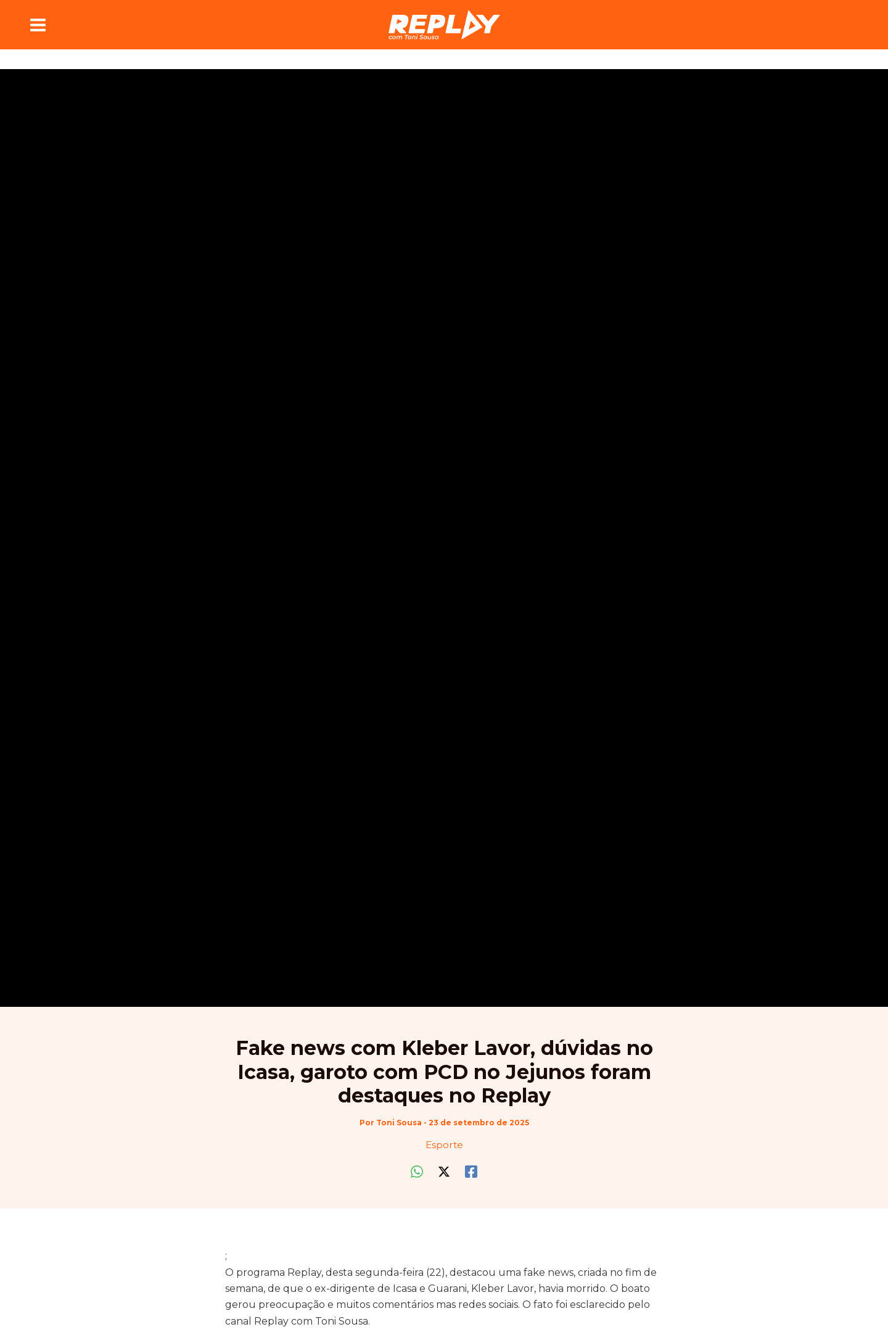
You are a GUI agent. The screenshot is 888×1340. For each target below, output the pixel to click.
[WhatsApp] (417, 1170)
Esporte (444, 1145)
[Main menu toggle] (38, 24)
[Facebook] (471, 1170)
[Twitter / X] (444, 1170)
